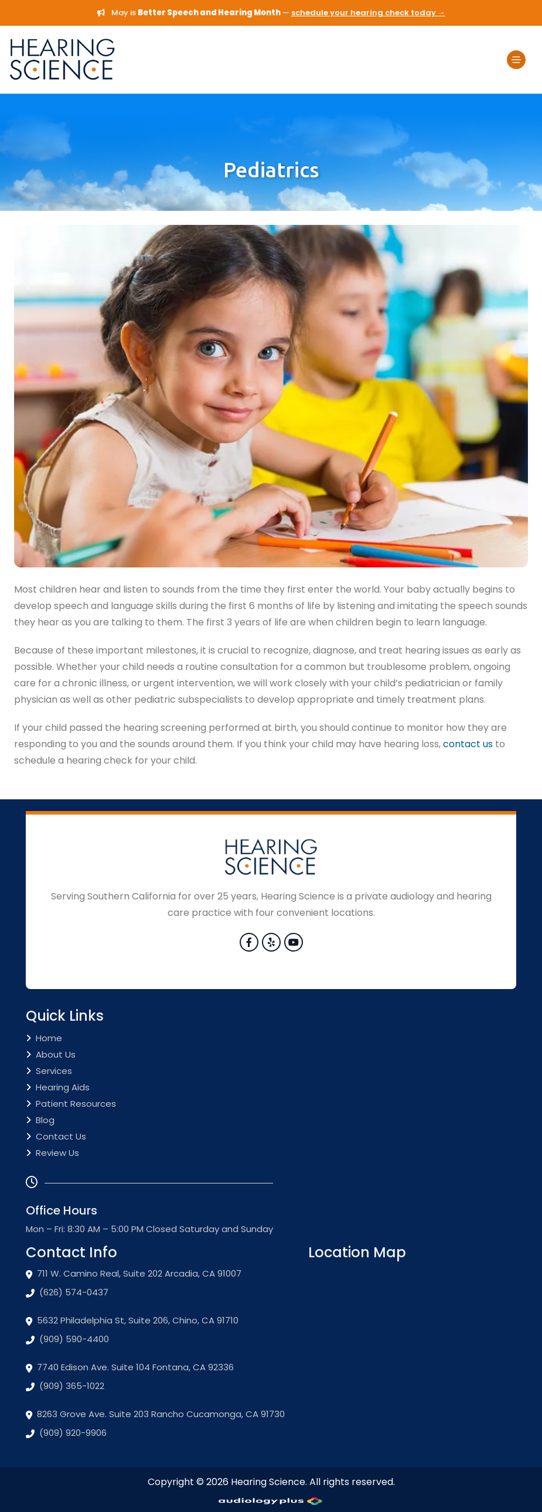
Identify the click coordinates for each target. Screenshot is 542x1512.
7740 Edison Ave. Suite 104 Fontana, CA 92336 (130, 1367)
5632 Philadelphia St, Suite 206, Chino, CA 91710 (132, 1320)
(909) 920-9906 (66, 1433)
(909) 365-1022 (65, 1386)
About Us (51, 1055)
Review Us (52, 1153)
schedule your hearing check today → (368, 12)
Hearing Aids (58, 1087)
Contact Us (56, 1137)
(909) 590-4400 (67, 1339)
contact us (468, 744)
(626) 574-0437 (67, 1292)
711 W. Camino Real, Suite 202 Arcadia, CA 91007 (133, 1274)
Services (49, 1071)
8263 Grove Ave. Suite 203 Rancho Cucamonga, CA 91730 (155, 1414)
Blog (40, 1120)
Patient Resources (71, 1104)
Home (44, 1038)
